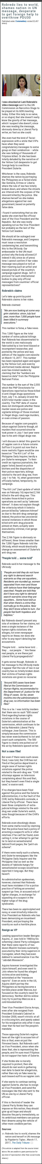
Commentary (20, 21)
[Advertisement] (21, 50)
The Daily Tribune (21, 1142)
